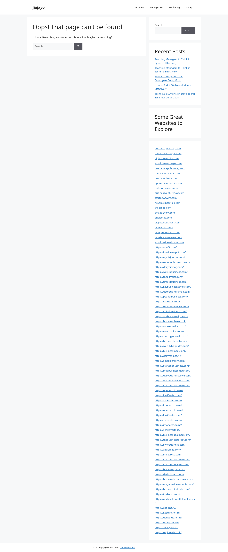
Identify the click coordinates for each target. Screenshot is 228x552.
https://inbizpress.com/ (168, 454)
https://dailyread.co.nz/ (168, 355)
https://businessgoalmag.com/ (172, 434)
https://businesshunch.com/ (171, 341)
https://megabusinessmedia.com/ (174, 484)
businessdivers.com (166, 178)
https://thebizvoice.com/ (169, 276)
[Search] (78, 46)
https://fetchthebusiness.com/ (172, 380)
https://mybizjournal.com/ (170, 257)
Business (139, 7)
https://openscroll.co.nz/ (169, 390)
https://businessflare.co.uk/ (170, 321)
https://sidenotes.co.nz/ (168, 400)
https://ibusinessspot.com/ (170, 252)
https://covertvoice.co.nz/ (169, 331)
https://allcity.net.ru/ (166, 527)
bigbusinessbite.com (167, 158)
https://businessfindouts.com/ (172, 489)
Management (156, 7)
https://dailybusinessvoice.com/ (173, 375)
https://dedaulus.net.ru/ (168, 517)
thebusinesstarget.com (168, 153)
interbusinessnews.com (168, 237)
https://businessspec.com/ (170, 469)
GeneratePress (127, 547)
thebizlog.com (163, 207)
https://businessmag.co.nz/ (170, 351)
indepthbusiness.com (167, 232)
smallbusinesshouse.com (169, 242)
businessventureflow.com (169, 193)
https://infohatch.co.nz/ (168, 405)
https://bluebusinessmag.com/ (172, 370)
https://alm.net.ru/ (165, 507)
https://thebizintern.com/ (169, 474)
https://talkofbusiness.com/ (171, 311)
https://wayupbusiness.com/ (171, 272)
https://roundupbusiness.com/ (172, 262)
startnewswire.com (166, 197)
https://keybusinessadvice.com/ (173, 286)
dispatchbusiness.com (167, 222)
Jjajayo (39, 7)
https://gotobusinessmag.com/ (173, 291)
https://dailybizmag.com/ (169, 267)
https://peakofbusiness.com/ (171, 296)
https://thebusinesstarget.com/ (173, 439)
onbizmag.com (163, 217)
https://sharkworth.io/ (167, 429)
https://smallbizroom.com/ (170, 360)
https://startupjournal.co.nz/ (171, 336)
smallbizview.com (165, 212)
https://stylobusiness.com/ (170, 444)
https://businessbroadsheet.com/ (174, 479)
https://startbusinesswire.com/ (172, 385)
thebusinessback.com (167, 173)
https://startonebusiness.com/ (172, 365)
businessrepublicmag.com (170, 168)
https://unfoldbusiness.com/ (171, 281)
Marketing (174, 7)
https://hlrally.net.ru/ (167, 522)
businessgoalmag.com (168, 148)
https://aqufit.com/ (166, 247)
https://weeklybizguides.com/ (172, 346)
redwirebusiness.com (167, 188)
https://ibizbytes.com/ (167, 301)
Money (189, 7)
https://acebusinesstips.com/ (171, 316)
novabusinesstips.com (167, 202)
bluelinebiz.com (164, 227)
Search (159, 25)
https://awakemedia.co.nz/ (170, 326)
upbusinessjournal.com (168, 183)
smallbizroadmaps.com (168, 163)
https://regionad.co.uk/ (168, 532)
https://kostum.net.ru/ (168, 512)
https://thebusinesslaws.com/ (172, 306)
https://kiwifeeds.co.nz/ (168, 395)
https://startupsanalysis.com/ (172, 464)
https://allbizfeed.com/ (168, 449)
